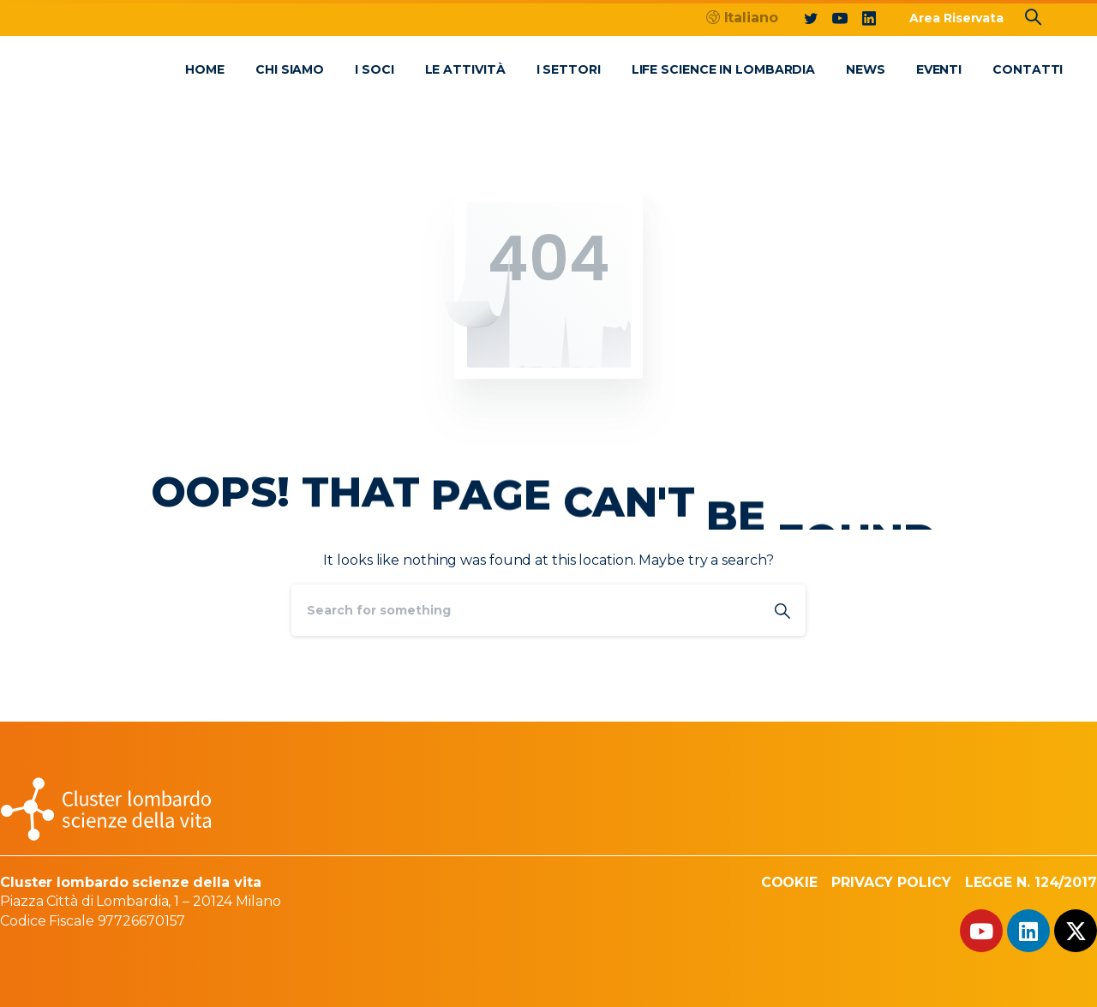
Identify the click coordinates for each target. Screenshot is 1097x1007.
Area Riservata (956, 18)
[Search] (525, 610)
